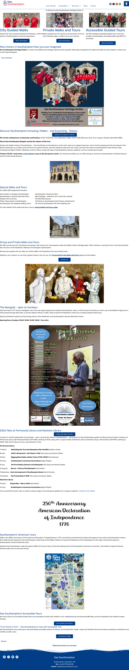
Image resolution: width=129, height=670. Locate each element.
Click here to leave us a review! (64, 643)
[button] (126, 3)
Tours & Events (51, 5)
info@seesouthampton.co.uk (67, 664)
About (86, 5)
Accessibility (64, 5)
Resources (76, 5)
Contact (93, 5)
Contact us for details (87, 489)
